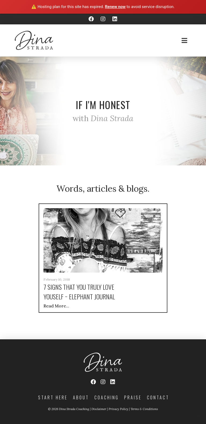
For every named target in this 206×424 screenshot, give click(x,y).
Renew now (115, 6)
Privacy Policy (118, 409)
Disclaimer (98, 409)
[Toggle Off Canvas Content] (184, 40)
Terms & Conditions (144, 409)
